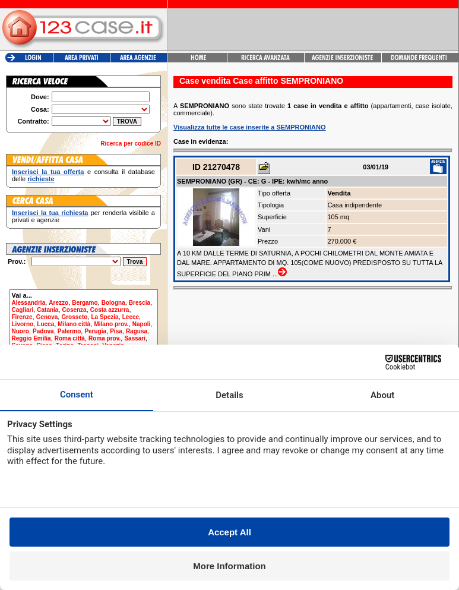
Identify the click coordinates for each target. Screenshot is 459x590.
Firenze (22, 317)
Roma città (70, 338)
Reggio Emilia (31, 338)
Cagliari (23, 310)
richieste (40, 178)
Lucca (45, 324)
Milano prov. (111, 324)
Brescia (139, 302)
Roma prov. (104, 338)
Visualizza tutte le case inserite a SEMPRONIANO (249, 127)
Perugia (95, 331)
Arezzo (58, 302)
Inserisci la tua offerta (48, 171)
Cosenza (74, 310)
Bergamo (84, 302)
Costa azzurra (109, 310)
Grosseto (74, 317)
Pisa (116, 331)
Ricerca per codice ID (130, 143)
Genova (47, 317)
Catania (47, 310)
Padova (43, 331)
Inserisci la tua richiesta (50, 212)
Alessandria (29, 302)
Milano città (74, 324)
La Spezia (104, 317)
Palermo (69, 331)
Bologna (113, 302)
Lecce (130, 317)
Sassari (134, 338)
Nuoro (20, 331)
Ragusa (136, 331)
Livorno (23, 324)
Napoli (141, 324)
